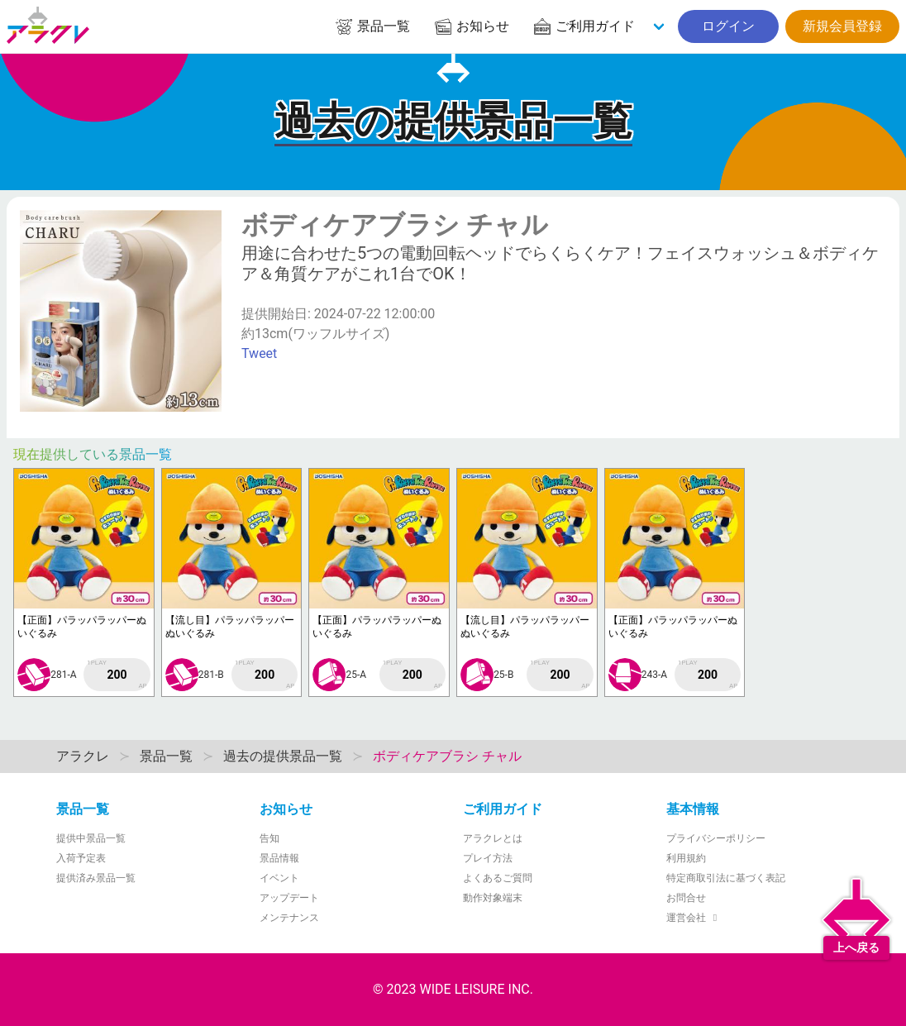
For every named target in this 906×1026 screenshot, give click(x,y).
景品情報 (279, 858)
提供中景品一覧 (91, 838)
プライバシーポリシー (715, 838)
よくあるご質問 (497, 878)
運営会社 (694, 917)
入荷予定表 (81, 858)
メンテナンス (289, 917)
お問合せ (686, 898)
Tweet (259, 353)
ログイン (728, 26)
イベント (279, 878)
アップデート (289, 898)
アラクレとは (492, 838)
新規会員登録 (842, 26)
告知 (269, 838)
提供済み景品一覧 (96, 878)
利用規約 (686, 858)
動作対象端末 (492, 898)
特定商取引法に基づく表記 (725, 878)
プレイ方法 (488, 858)
